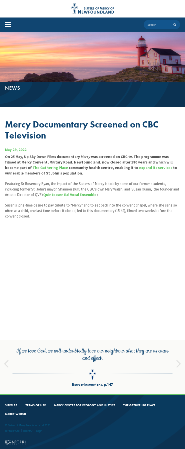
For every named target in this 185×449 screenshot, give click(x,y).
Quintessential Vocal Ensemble (69, 194)
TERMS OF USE (36, 402)
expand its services (155, 167)
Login (39, 427)
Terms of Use (12, 427)
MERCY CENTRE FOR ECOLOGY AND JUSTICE (84, 402)
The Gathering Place (50, 167)
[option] (92, 363)
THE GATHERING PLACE (139, 402)
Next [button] (179, 358)
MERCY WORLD (15, 410)
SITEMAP (11, 402)
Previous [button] (6, 358)
